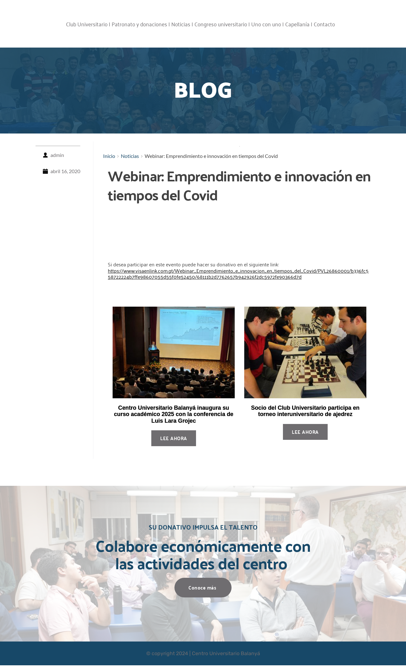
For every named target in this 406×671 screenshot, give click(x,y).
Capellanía (297, 24)
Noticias (180, 24)
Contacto (324, 24)
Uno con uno (266, 24)
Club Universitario (87, 24)
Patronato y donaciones (139, 24)
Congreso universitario (220, 24)
